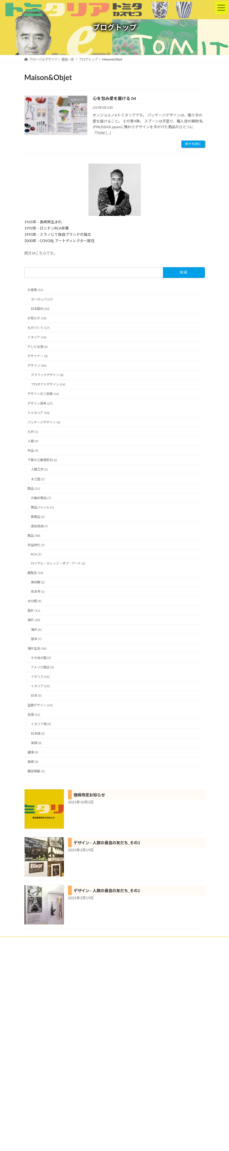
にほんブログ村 (130, 997)
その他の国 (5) (41, 658)
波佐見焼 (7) (39, 526)
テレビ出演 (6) (37, 347)
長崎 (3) (32, 762)
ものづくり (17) (38, 328)
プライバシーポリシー (74, 945)
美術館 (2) (37, 582)
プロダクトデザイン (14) (48, 384)
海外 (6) (36, 630)
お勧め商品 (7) (41, 498)
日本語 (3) (37, 733)
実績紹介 (85, 941)
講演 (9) (32, 752)
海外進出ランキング (131, 974)
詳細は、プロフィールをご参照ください (57, 1092)
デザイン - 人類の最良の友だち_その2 (107, 890)
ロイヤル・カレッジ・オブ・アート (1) (58, 563)
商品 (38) (33, 536)
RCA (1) (36, 554)
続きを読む (193, 144)
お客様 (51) (35, 290)
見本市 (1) (37, 592)
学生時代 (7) (35, 545)
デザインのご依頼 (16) (43, 394)
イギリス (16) (40, 677)
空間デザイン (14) (40, 705)
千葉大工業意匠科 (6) (42, 460)
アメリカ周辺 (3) (42, 667)
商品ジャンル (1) (42, 507)
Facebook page (67, 1127)
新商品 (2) (37, 517)
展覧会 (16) (35, 573)
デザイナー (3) (37, 356)
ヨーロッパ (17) (42, 299)
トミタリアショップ (151, 941)
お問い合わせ (109, 945)
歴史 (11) (33, 610)
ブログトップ (38, 945)
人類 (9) (32, 441)
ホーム (34, 941)
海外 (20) (33, 620)
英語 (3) (36, 743)
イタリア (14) (36, 337)
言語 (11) (33, 715)
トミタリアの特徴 (114, 941)
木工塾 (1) (37, 479)
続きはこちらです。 (40, 253)
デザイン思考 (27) (40, 403)
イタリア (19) (40, 686)
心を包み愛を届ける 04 (114, 98)
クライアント (58, 941)
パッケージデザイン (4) (43, 422)
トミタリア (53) (38, 413)
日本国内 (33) (40, 309)
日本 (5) (36, 695)
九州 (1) (32, 432)
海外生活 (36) (36, 648)
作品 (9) (32, 450)
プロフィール (185, 941)
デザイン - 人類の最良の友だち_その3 (107, 842)
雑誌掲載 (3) (35, 771)
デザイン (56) (36, 365)
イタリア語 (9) (41, 724)
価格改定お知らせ (89, 794)
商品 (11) (33, 488)
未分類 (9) (34, 601)
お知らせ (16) (36, 318)
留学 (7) (36, 639)
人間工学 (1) (39, 469)
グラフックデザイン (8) (47, 375)
